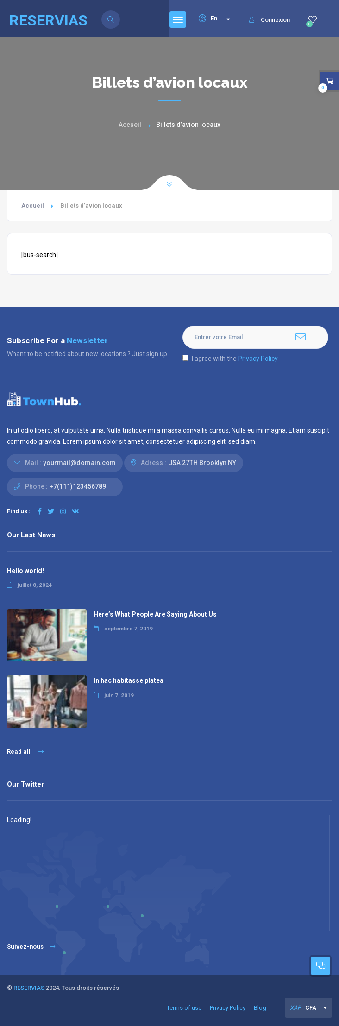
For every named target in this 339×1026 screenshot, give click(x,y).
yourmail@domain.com (79, 462)
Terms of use (184, 1007)
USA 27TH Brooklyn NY (202, 462)
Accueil (130, 124)
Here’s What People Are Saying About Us (155, 614)
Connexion (269, 19)
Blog (260, 1007)
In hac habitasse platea (128, 680)
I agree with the (230, 358)
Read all (25, 751)
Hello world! (25, 570)
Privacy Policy (258, 358)
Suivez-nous (31, 946)
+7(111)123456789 (78, 486)
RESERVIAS (28, 987)
